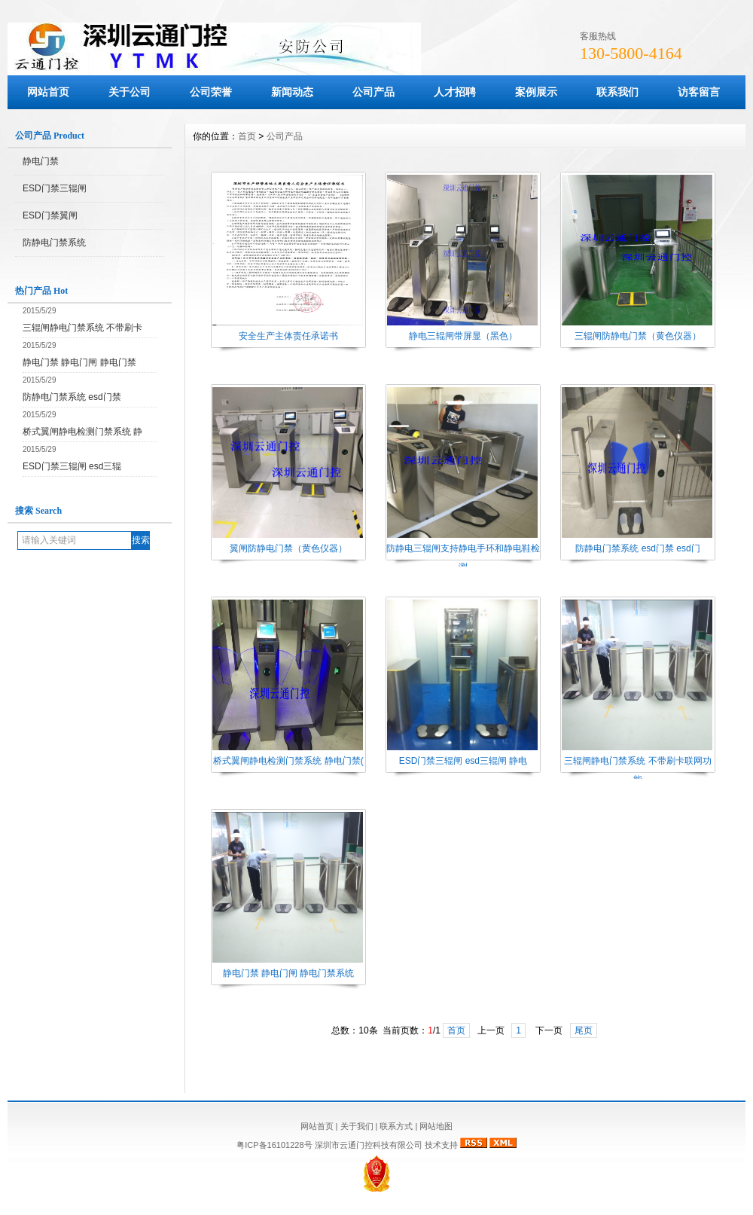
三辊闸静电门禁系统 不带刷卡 (82, 327)
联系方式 (396, 1126)
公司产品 (373, 92)
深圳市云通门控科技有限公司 (368, 1144)
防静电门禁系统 (54, 242)
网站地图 (436, 1126)
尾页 (584, 1030)
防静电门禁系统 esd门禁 (72, 397)
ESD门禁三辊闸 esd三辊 (72, 466)
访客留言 (699, 92)
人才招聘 (455, 92)
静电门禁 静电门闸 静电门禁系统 (289, 973)
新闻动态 (292, 92)
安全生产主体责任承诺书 (288, 336)
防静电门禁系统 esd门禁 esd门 (637, 548)
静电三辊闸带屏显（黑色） (463, 336)
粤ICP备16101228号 (275, 1144)
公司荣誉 (211, 92)
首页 (247, 136)
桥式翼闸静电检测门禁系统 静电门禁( (288, 761)
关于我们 (356, 1126)
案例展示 (536, 92)
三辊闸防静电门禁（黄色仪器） (638, 336)
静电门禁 (41, 161)
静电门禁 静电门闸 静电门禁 (79, 362)
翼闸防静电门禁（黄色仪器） (288, 548)
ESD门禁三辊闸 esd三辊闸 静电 (463, 761)
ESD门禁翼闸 (50, 215)
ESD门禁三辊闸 (55, 188)
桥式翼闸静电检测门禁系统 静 (82, 431)
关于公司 (129, 92)
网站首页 (48, 92)
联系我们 (617, 92)
